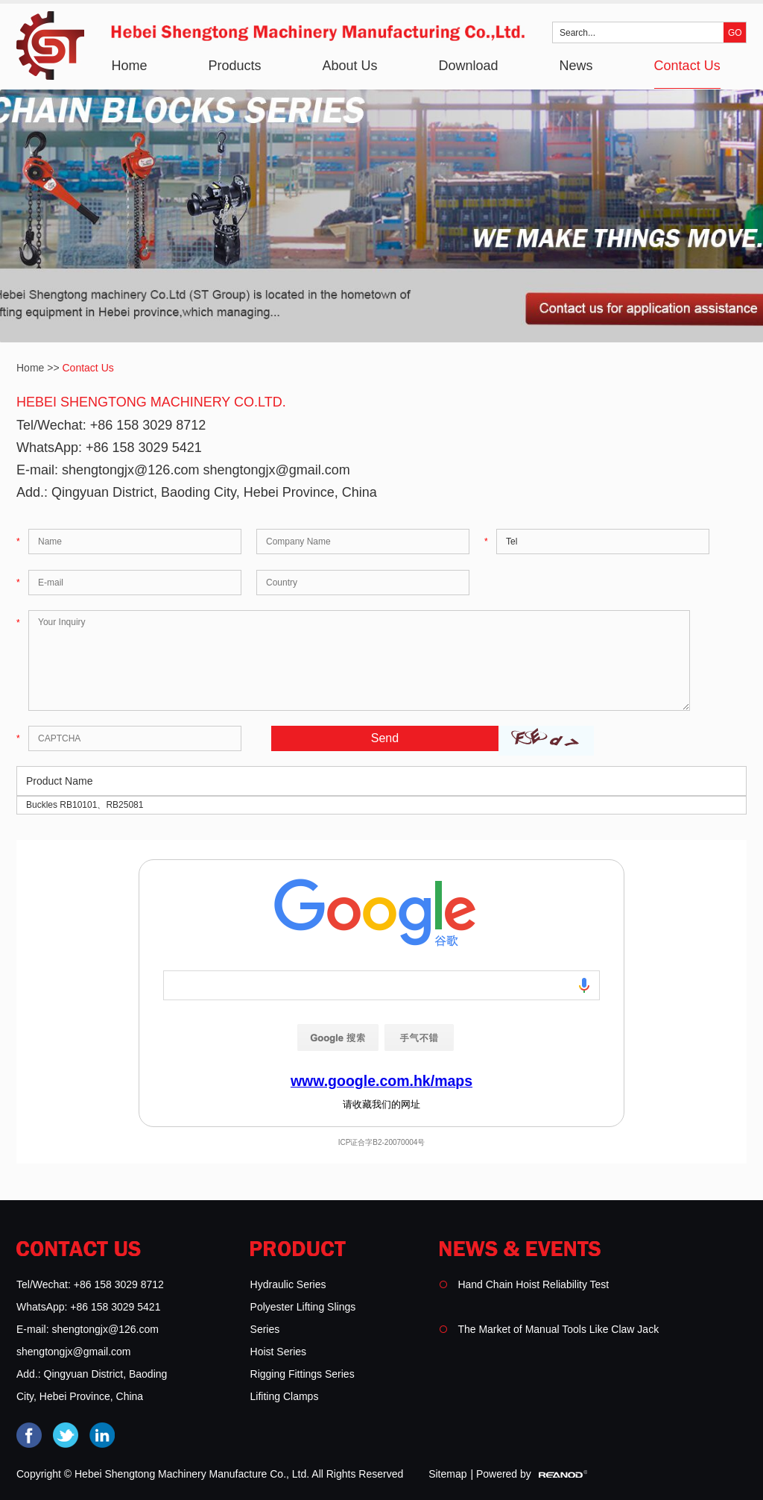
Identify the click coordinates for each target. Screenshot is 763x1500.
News (576, 65)
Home (129, 65)
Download (468, 65)
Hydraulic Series (288, 1284)
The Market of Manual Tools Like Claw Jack (558, 1329)
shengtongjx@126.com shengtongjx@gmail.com (206, 469)
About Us (349, 65)
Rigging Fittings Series (302, 1374)
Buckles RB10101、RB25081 (84, 805)
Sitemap (447, 1474)
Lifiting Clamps (284, 1396)
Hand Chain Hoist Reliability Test (533, 1284)
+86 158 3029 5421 (144, 447)
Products (234, 65)
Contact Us (687, 65)
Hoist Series (278, 1352)
